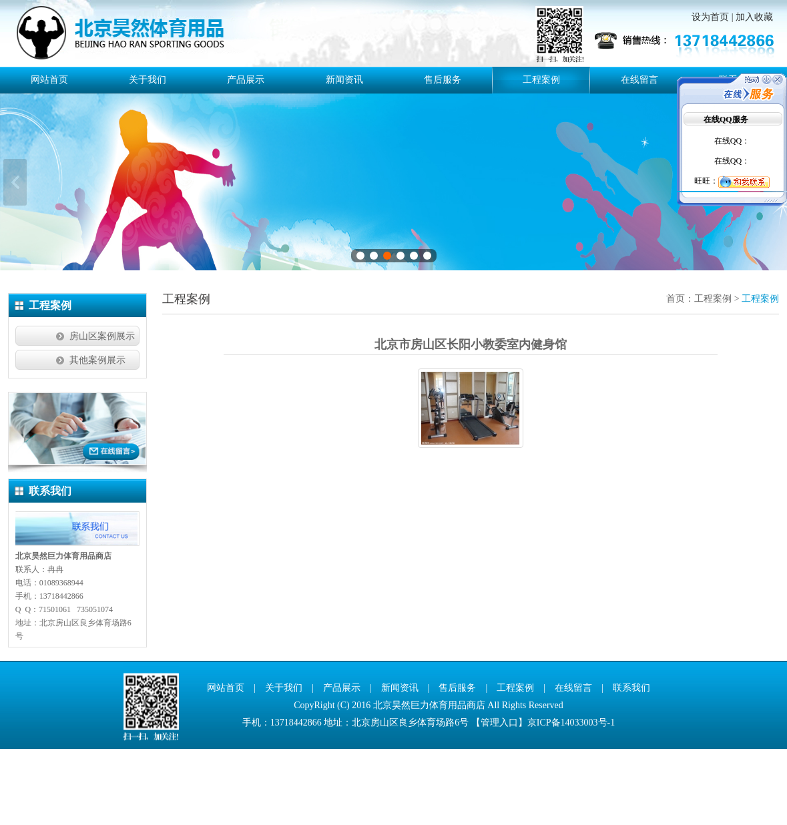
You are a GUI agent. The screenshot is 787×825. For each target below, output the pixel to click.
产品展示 (245, 80)
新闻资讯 (344, 80)
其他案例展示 (97, 437)
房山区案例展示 (102, 413)
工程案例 (541, 80)
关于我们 (147, 80)
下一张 (772, 220)
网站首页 (49, 80)
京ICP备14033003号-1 (571, 799)
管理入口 (499, 799)
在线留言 (639, 80)
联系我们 (631, 764)
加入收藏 (754, 17)
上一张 (15, 220)
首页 (675, 375)
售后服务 (442, 80)
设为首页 (710, 17)
